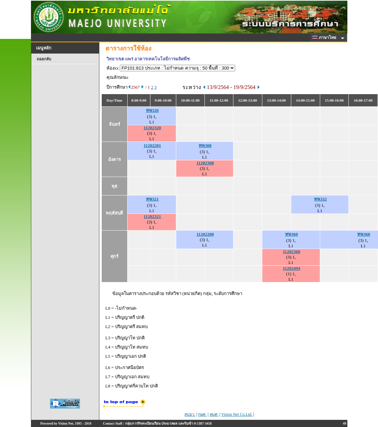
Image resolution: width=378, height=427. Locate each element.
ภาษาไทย (325, 37)
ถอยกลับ (44, 59)
